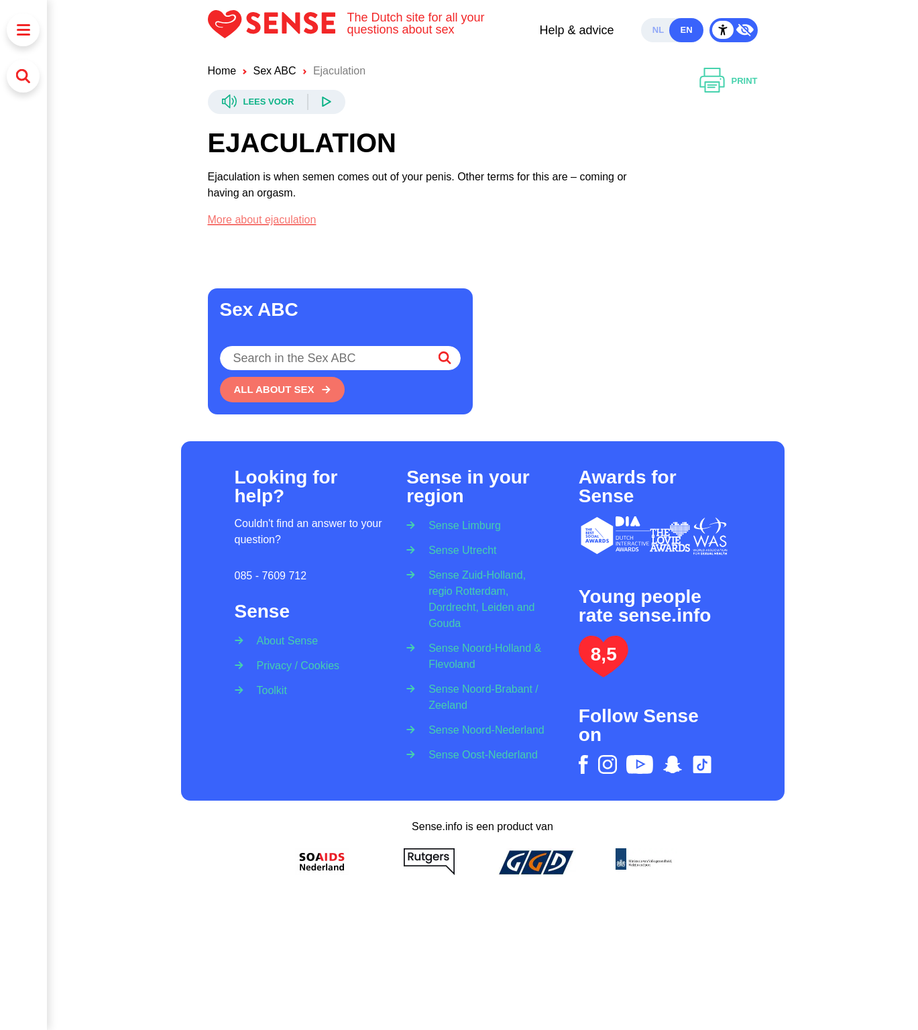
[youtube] (639, 764)
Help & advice (576, 30)
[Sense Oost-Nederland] (478, 754)
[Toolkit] (267, 689)
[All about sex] (282, 389)
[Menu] (23, 29)
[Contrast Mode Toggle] (733, 30)
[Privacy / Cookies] (294, 664)
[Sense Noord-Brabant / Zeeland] (482, 696)
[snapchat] (672, 764)
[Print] (728, 81)
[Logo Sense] (277, 29)
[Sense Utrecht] (458, 549)
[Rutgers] (429, 861)
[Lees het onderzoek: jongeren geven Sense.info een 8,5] (603, 672)
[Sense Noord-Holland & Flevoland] (482, 655)
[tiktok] (702, 764)
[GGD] (536, 861)
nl (658, 30)
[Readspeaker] (277, 102)
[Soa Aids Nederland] (322, 861)
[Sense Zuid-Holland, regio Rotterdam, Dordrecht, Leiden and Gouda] (482, 598)
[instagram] (607, 764)
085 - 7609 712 (271, 575)
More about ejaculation (262, 219)
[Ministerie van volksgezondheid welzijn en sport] (644, 861)
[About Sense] (283, 636)
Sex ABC (274, 70)
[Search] (23, 76)
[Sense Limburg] (460, 521)
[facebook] (583, 764)
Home (222, 70)
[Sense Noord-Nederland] (482, 729)
